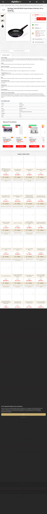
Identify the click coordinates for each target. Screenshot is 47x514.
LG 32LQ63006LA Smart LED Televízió (29, 291)
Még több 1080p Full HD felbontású (17, 301)
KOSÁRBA (9, 146)
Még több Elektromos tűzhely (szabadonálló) (17, 275)
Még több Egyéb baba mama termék (6, 195)
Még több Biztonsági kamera (41, 247)
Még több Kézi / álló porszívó (6, 221)
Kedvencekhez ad (5, 50)
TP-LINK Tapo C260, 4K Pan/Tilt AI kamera (41, 264)
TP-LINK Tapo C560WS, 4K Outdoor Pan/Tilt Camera (41, 238)
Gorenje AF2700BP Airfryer (29, 264)
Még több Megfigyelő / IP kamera (40, 275)
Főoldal (2, 5)
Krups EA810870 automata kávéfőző (18, 211)
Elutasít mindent (23, 417)
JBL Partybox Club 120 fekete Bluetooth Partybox (41, 211)
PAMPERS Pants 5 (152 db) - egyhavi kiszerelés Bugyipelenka (6, 185)
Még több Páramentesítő (17, 194)
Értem (23, 414)
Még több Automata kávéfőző (17, 221)
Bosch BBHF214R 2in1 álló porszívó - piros (6, 211)
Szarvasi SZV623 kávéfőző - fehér (6, 264)
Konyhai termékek (8, 5)
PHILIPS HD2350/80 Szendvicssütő (6, 238)
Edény (13, 5)
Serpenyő (17, 5)
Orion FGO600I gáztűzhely (6, 291)
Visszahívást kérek (38, 38)
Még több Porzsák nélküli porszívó (29, 222)
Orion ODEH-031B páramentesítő (17, 185)
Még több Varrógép (17, 247)
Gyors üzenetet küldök (39, 41)
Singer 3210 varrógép (18, 238)
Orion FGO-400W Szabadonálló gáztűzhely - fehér (29, 238)
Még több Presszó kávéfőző (41, 194)
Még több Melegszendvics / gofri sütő (29, 195)
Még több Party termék (41, 221)
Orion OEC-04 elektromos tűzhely (17, 264)
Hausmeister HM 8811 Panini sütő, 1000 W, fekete (41, 291)
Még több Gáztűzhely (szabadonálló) (29, 248)
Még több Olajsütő (29, 274)
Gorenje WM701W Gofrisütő (29, 185)
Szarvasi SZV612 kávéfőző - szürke (41, 185)
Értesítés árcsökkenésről (20, 50)
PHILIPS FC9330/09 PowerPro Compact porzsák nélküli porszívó (29, 211)
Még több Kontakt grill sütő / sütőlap (41, 301)
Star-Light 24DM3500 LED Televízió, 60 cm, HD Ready (17, 291)
